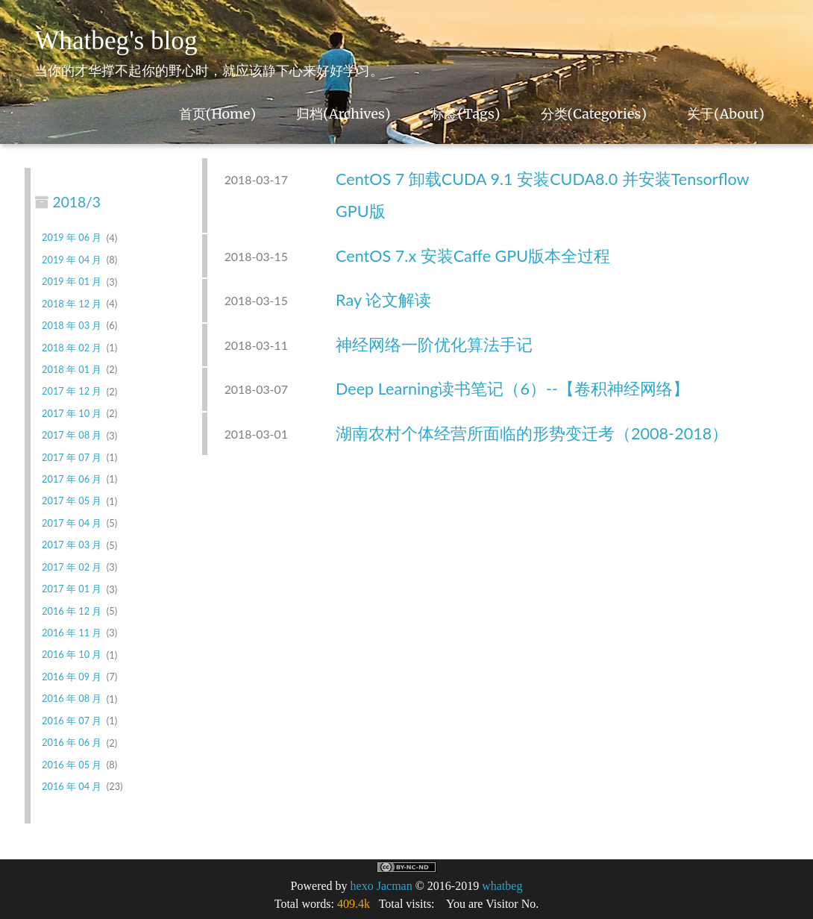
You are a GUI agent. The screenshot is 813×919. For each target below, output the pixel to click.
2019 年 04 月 (71, 260)
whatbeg (502, 885)
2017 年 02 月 (71, 567)
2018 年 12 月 (71, 304)
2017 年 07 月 (71, 457)
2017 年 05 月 (71, 501)
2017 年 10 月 (71, 413)
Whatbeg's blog (115, 40)
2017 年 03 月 (71, 545)
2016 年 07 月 (71, 721)
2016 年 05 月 (71, 765)
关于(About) (726, 113)
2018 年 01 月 (71, 369)
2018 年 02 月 (71, 348)
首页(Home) (217, 113)
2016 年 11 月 (71, 633)
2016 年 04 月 (71, 786)
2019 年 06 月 (71, 238)
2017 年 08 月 (71, 436)
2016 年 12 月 (71, 611)
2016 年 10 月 (71, 655)
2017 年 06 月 (71, 479)
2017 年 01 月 (71, 589)
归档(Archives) (343, 113)
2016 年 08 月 (71, 699)
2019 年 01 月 (71, 282)
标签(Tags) (465, 113)
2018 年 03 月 (71, 325)
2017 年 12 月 (71, 392)
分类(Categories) (594, 113)
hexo (362, 885)
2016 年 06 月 (71, 743)
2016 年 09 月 (71, 677)
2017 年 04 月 (71, 523)
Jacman (394, 885)
